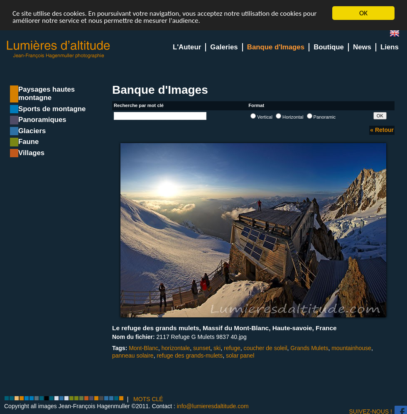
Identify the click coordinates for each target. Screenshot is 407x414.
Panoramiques (42, 120)
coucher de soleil (265, 348)
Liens (389, 47)
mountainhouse (351, 348)
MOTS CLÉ (148, 399)
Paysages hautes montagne (46, 93)
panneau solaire (133, 355)
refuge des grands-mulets (190, 355)
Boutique (329, 47)
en (398, 35)
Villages (31, 153)
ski (217, 348)
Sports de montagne (52, 109)
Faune (28, 142)
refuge (232, 348)
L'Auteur (187, 47)
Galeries (224, 47)
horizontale (176, 348)
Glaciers (32, 131)
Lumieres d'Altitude (58, 49)
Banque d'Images (275, 47)
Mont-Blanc (143, 348)
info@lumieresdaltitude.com (213, 406)
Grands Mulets (309, 348)
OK (363, 13)
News (362, 47)
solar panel (240, 355)
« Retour (382, 130)
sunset (201, 348)
